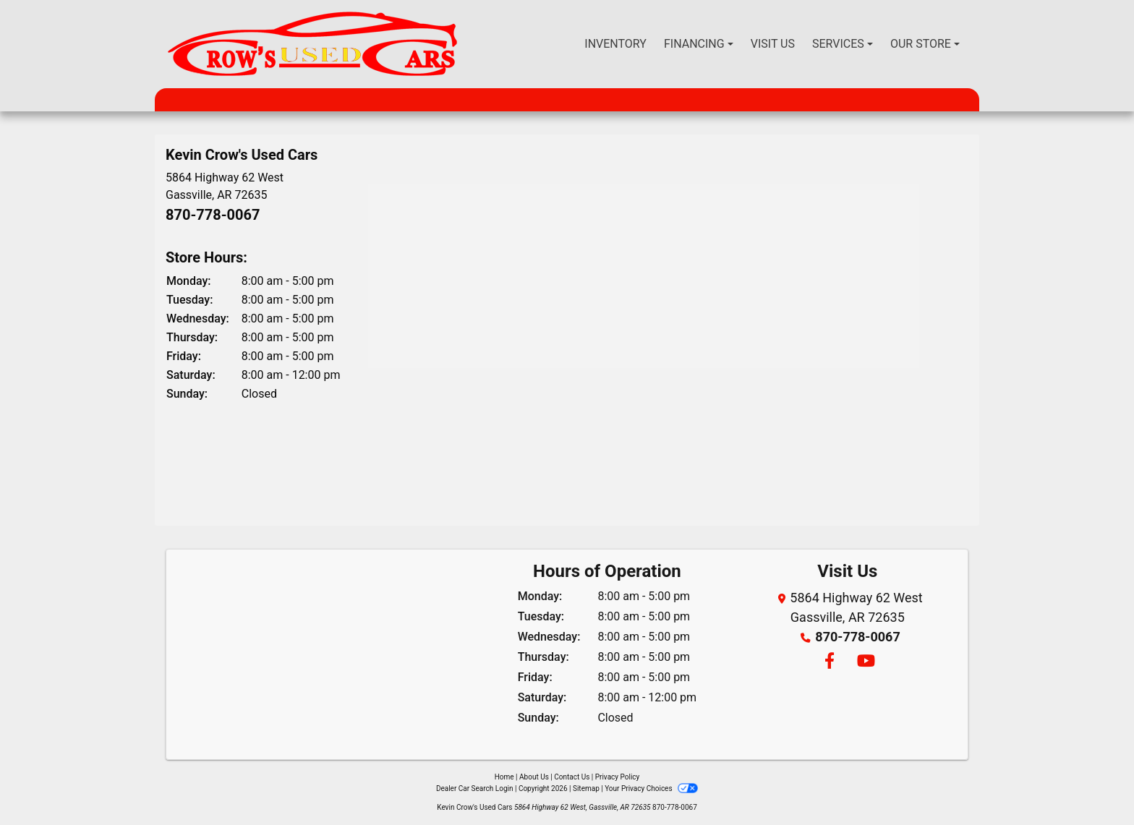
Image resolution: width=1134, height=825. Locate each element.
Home (504, 777)
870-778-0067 (213, 214)
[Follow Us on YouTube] (863, 662)
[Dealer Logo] (312, 44)
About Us (534, 777)
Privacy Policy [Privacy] (617, 777)
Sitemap (586, 788)
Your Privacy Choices (651, 788)
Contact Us (571, 777)
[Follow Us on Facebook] (829, 662)
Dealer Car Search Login (474, 788)
